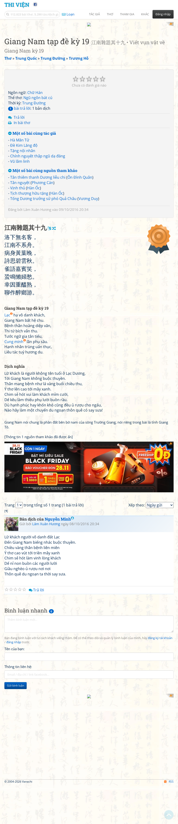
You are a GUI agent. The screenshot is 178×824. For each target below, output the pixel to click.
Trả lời (19, 117)
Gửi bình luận (15, 700)
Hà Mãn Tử (19, 140)
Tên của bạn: (14, 663)
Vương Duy (88, 198)
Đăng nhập (163, 14)
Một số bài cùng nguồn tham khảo (42, 171)
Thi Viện (16, 4)
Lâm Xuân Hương (37, 209)
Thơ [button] (110, 14)
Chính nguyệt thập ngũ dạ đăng (37, 156)
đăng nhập (13, 656)
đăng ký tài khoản (160, 652)
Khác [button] (145, 14)
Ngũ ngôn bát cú (37, 97)
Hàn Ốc (33, 187)
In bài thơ (22, 122)
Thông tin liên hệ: (18, 680)
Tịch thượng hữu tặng (29, 193)
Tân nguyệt (20, 182)
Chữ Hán (35, 92)
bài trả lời (19, 108)
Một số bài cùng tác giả (32, 133)
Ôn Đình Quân (79, 177)
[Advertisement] (89, 474)
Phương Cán (42, 182)
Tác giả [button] (94, 14)
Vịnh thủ (17, 187)
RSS (169, 789)
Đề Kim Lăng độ (24, 145)
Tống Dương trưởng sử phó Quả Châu (43, 198)
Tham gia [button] (127, 14)
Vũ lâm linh (20, 161)
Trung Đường (34, 103)
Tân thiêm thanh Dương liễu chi (37, 177)
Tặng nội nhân (22, 150)
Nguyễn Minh (59, 533)
